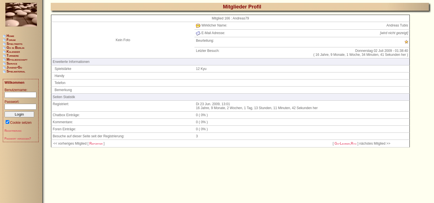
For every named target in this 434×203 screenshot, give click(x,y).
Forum (10, 40)
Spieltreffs (14, 44)
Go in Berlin (15, 48)
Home (10, 36)
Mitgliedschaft (16, 59)
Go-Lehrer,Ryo (345, 143)
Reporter (96, 143)
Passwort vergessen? (18, 138)
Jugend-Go (14, 67)
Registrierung (13, 130)
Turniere (12, 56)
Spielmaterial (15, 71)
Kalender (13, 52)
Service (11, 63)
